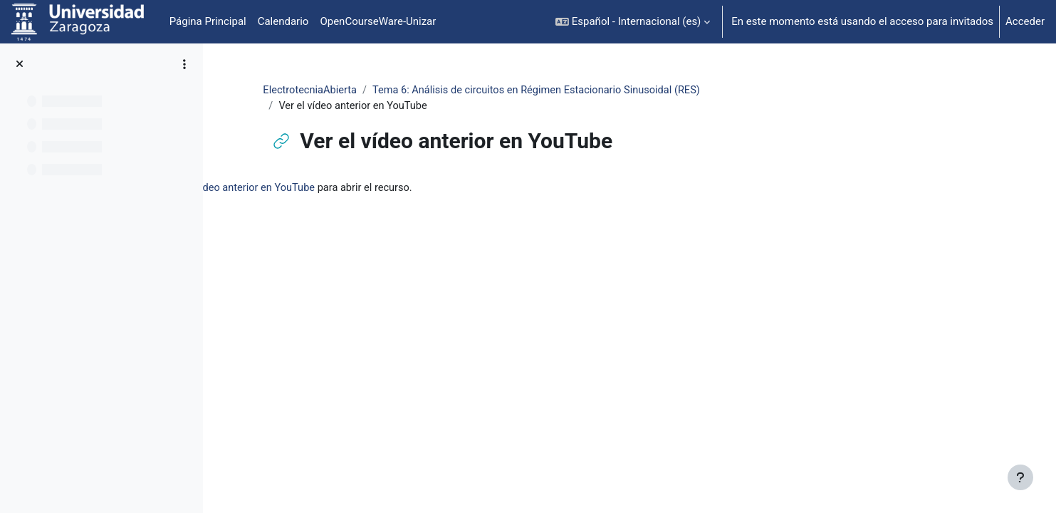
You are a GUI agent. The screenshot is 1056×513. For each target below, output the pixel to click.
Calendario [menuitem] (283, 21)
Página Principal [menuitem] (207, 21)
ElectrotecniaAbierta (381, 90)
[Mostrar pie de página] (1020, 477)
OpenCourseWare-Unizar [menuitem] (378, 21)
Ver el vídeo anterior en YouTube (413, 188)
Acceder (1025, 21)
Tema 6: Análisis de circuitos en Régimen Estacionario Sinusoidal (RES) (614, 90)
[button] (632, 21)
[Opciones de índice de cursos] (184, 64)
